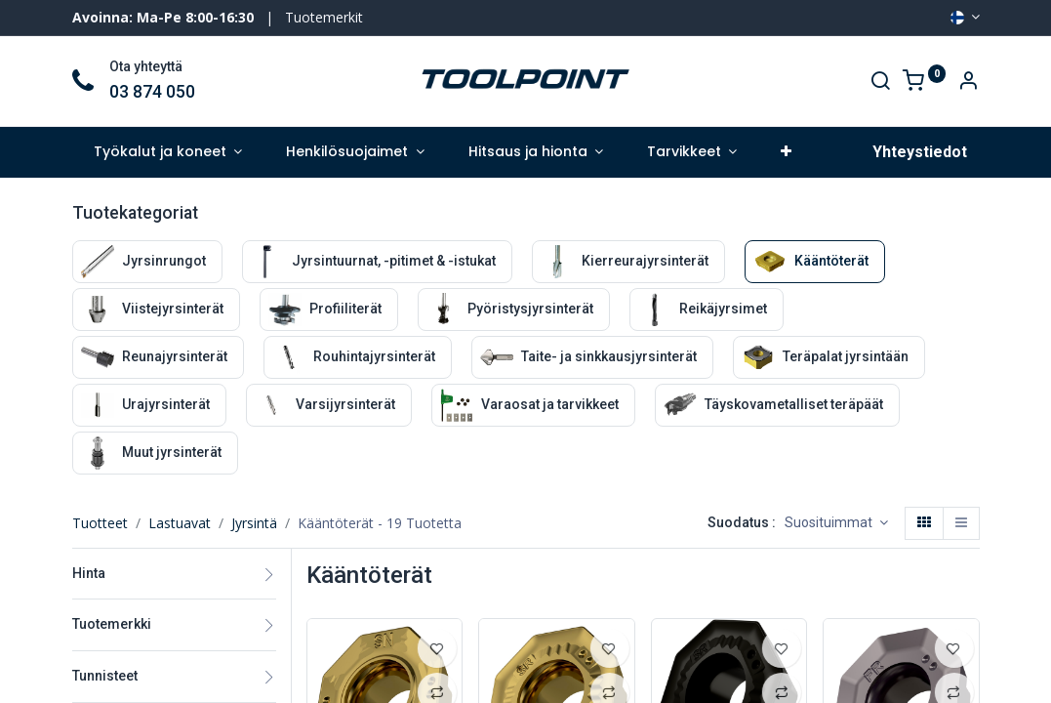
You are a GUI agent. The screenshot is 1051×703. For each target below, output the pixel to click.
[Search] (880, 82)
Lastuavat (179, 523)
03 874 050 (152, 92)
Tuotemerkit (324, 17)
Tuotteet (100, 523)
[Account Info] (968, 82)
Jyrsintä (254, 523)
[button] (786, 152)
